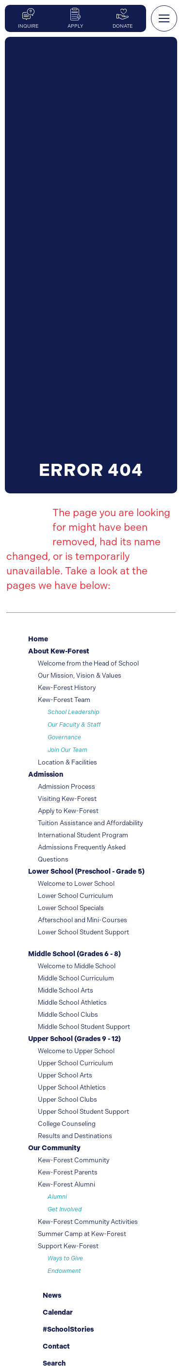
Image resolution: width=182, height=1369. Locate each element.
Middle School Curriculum (76, 978)
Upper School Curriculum (75, 1063)
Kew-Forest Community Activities (88, 1221)
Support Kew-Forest (68, 1246)
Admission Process (66, 786)
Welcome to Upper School (76, 1051)
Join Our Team (67, 750)
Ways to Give (65, 1258)
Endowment (64, 1271)
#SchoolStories (61, 1329)
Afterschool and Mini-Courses (82, 920)
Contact (49, 1346)
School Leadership (73, 712)
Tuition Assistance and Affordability (90, 823)
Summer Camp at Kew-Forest (82, 1234)
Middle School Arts (65, 990)
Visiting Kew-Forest (67, 798)
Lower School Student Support (83, 932)
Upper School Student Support (83, 1111)
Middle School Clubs (68, 1014)
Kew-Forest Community (73, 1160)
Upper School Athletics (72, 1087)
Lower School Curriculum (75, 895)
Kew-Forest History (67, 687)
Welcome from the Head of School (88, 663)
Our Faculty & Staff (74, 724)
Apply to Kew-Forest (68, 811)
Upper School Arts (65, 1075)
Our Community (54, 1148)
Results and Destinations (75, 1136)
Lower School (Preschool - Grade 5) (86, 871)
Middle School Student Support (84, 1026)
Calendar (50, 1311)
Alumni (57, 1196)
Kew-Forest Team (64, 699)
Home (38, 639)
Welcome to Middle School (77, 966)
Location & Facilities (67, 762)
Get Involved (65, 1209)
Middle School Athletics (72, 1002)
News (44, 1294)
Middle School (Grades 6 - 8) (74, 954)
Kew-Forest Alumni (66, 1184)
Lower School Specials (71, 908)
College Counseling (67, 1123)
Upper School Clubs (67, 1099)
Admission (45, 774)
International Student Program (83, 835)
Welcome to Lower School (76, 883)
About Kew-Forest (58, 651)
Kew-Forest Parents (68, 1172)
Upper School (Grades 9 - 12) (74, 1039)
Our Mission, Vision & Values (79, 675)
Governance (64, 737)
